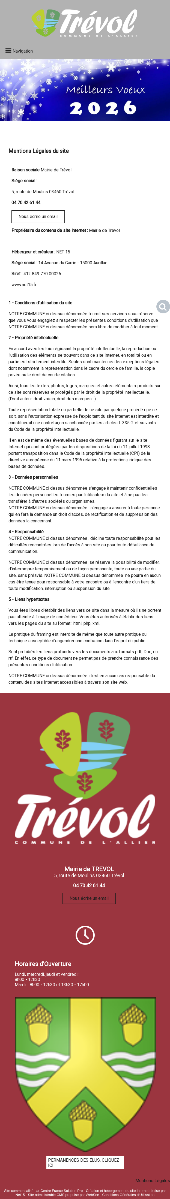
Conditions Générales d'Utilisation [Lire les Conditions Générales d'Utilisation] (128, 1195)
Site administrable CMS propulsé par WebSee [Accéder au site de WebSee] (63, 1195)
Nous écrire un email (38, 216)
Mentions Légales (152, 1180)
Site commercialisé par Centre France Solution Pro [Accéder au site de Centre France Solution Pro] (43, 1191)
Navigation (23, 51)
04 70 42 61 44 (25, 202)
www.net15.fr (24, 284)
